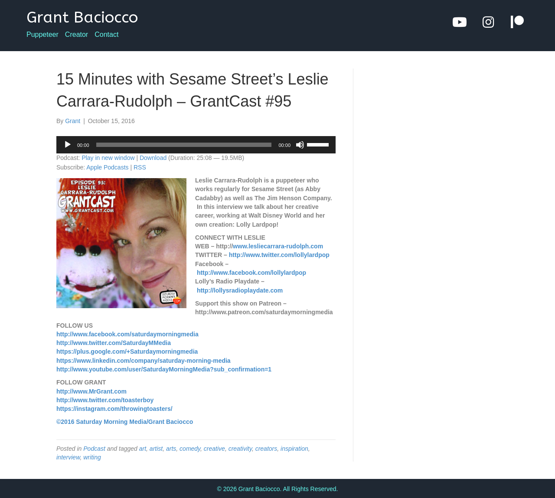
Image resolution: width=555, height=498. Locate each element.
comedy (190, 448)
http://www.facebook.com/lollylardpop (251, 272)
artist (156, 448)
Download (153, 157)
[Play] (67, 144)
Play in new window (108, 157)
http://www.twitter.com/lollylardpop (279, 254)
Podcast (94, 448)
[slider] (184, 145)
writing (92, 457)
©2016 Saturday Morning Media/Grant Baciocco (124, 421)
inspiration (294, 448)
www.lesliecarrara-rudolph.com (278, 246)
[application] (196, 144)
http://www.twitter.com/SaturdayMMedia (113, 342)
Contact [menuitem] (106, 34)
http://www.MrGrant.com (91, 391)
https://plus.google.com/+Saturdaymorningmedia (127, 351)
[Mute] (300, 144)
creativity (240, 448)
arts (171, 448)
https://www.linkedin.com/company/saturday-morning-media (143, 360)
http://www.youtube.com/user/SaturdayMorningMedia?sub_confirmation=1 (163, 369)
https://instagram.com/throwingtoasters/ (114, 408)
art (142, 448)
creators (266, 448)
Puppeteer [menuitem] (42, 34)
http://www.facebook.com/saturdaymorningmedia (127, 334)
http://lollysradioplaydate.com (240, 290)
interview (68, 457)
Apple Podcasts (107, 167)
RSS (140, 167)
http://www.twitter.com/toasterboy (104, 400)
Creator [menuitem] (76, 34)
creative (214, 448)
